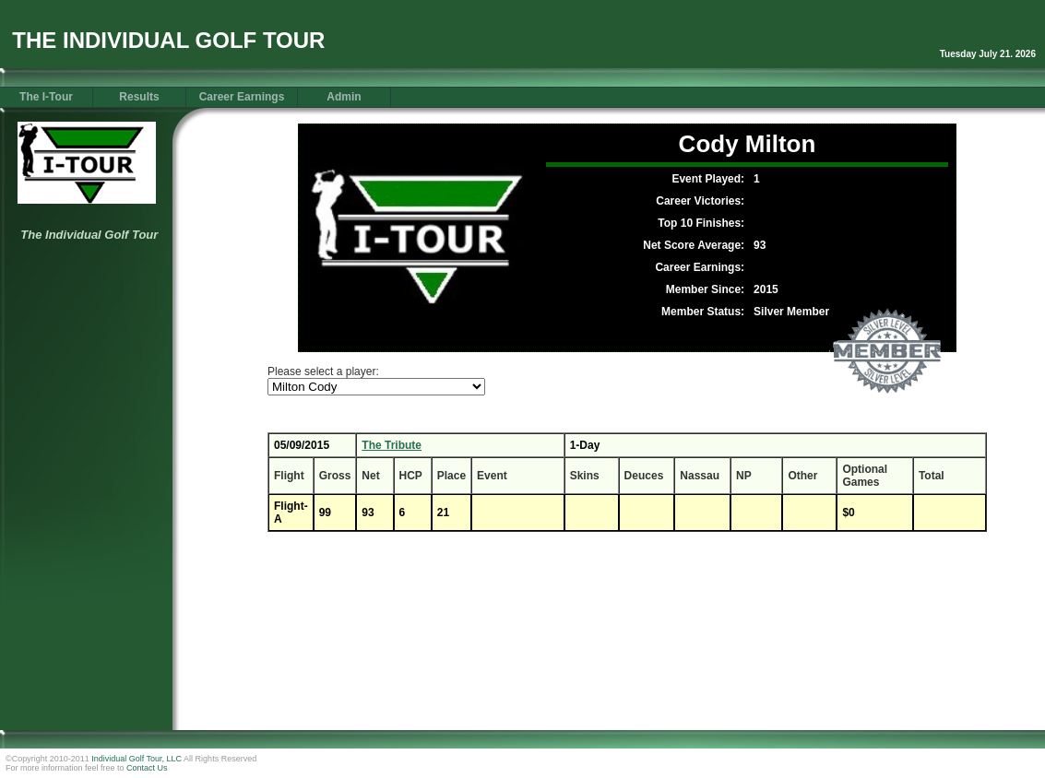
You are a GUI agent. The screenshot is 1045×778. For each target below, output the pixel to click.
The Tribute (392, 445)
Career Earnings (242, 96)
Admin (344, 96)
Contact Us (147, 767)
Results (139, 96)
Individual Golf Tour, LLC (136, 758)
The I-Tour (46, 96)
